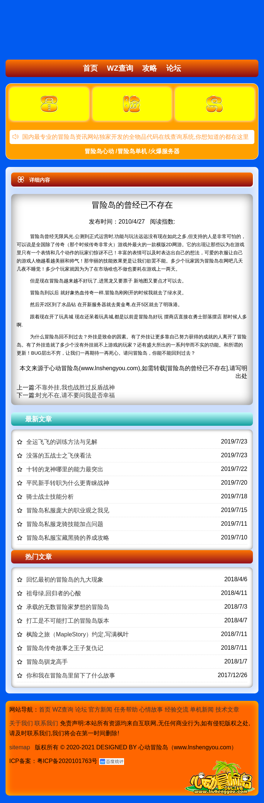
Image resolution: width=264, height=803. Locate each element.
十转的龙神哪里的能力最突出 (64, 469)
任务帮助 (126, 709)
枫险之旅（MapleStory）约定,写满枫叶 (77, 634)
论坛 (173, 68)
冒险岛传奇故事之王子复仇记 (64, 648)
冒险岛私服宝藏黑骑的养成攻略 (67, 538)
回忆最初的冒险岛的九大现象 (64, 579)
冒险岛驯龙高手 (47, 662)
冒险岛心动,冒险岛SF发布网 (47, 30)
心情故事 (151, 709)
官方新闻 (100, 709)
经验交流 (176, 709)
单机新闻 (202, 709)
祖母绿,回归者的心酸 (53, 593)
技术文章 (227, 709)
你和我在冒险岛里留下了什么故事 (70, 675)
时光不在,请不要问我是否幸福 (75, 395)
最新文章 (38, 419)
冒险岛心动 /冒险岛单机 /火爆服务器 (132, 151)
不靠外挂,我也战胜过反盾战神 (75, 387)
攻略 (149, 68)
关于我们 (21, 723)
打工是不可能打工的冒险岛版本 (67, 621)
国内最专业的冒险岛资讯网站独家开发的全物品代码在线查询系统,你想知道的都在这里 (131, 137)
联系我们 (46, 723)
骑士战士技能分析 (50, 496)
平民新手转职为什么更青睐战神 (67, 483)
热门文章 (38, 557)
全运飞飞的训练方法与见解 (61, 442)
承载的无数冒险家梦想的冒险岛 (67, 607)
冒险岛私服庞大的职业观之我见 (67, 510)
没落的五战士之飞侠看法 (58, 455)
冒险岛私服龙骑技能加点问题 (64, 524)
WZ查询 (120, 68)
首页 (90, 68)
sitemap (19, 747)
